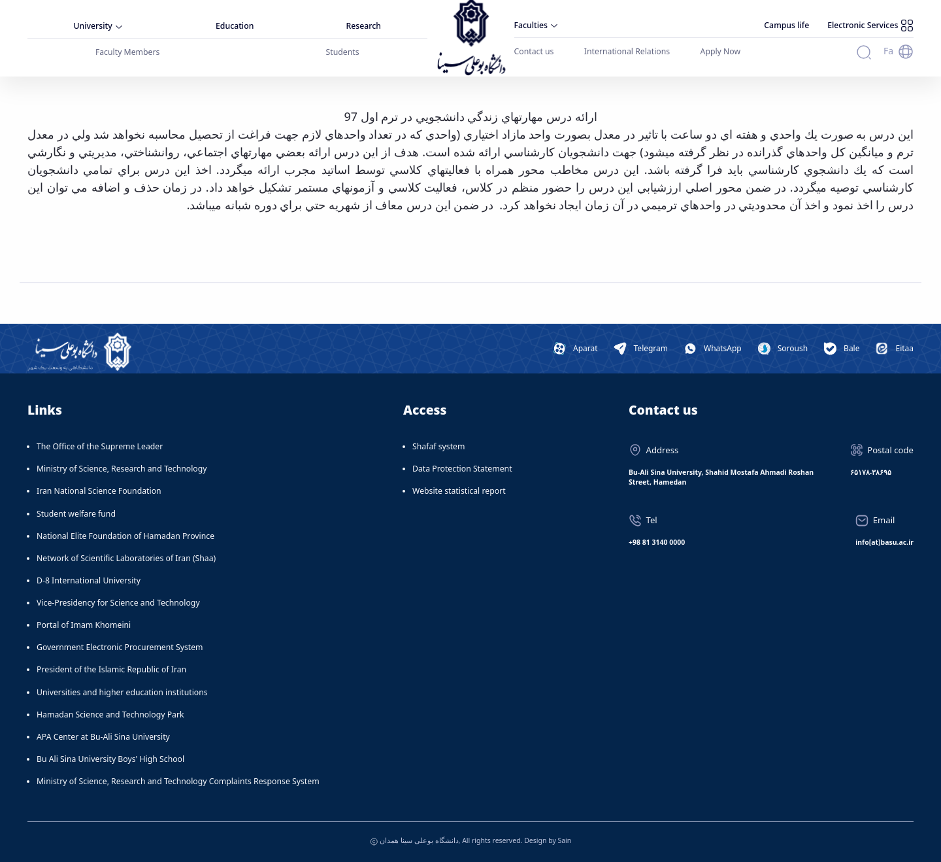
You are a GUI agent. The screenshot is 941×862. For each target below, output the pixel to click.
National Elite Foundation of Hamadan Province (125, 536)
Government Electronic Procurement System (120, 647)
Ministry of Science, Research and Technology (122, 468)
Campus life (786, 25)
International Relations (627, 51)
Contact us (534, 51)
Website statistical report (459, 490)
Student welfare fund (76, 513)
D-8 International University (88, 580)
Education (235, 25)
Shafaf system (438, 446)
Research (363, 25)
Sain (564, 840)
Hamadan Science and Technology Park (110, 714)
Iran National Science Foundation (99, 490)
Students (342, 52)
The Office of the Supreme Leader (100, 446)
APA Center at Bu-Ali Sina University (103, 736)
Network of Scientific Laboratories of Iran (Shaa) (126, 558)
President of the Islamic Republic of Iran (111, 669)
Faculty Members (127, 52)
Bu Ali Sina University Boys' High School (110, 759)
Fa (888, 50)
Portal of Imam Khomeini (84, 624)
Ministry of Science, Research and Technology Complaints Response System (178, 781)
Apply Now (721, 51)
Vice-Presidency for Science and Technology (118, 602)
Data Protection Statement (462, 468)
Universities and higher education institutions (122, 692)
